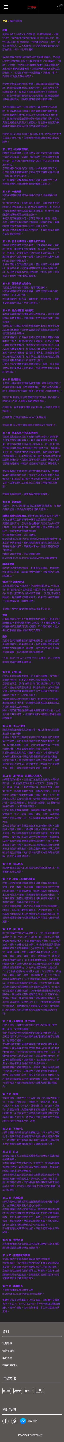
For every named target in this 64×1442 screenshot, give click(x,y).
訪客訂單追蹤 (9, 1365)
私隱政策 (7, 1343)
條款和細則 (8, 1350)
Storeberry (36, 1435)
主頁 (4, 21)
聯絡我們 (7, 1358)
